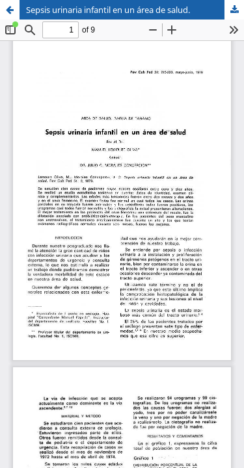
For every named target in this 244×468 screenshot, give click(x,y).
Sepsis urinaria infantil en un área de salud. (108, 10)
